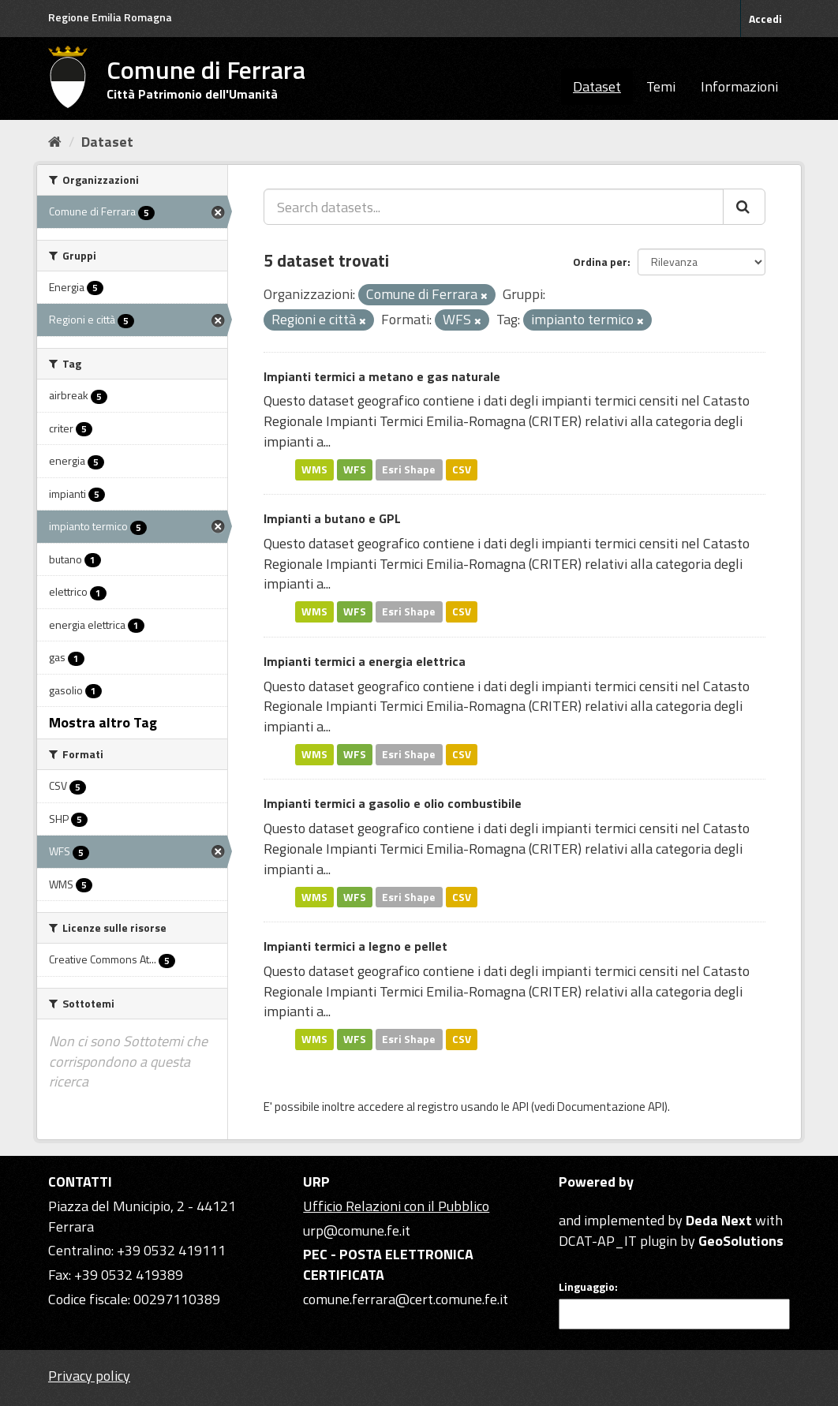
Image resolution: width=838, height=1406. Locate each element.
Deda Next (719, 1220)
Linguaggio (587, 1287)
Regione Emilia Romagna (110, 17)
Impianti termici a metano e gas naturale (382, 376)
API (520, 1107)
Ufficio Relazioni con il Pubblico (396, 1206)
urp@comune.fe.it (356, 1230)
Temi (660, 86)
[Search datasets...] (494, 207)
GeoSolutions (741, 1240)
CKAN (585, 1202)
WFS (354, 469)
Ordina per (600, 261)
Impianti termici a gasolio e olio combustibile (393, 803)
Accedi (765, 18)
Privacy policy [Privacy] (89, 1375)
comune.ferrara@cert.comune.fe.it (405, 1299)
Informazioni (739, 86)
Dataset (597, 86)
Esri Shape (409, 469)
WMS (314, 469)
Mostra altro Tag (103, 722)
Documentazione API (610, 1107)
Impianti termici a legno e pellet (355, 946)
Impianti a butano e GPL (332, 518)
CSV (461, 469)
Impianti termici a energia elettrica (365, 661)
